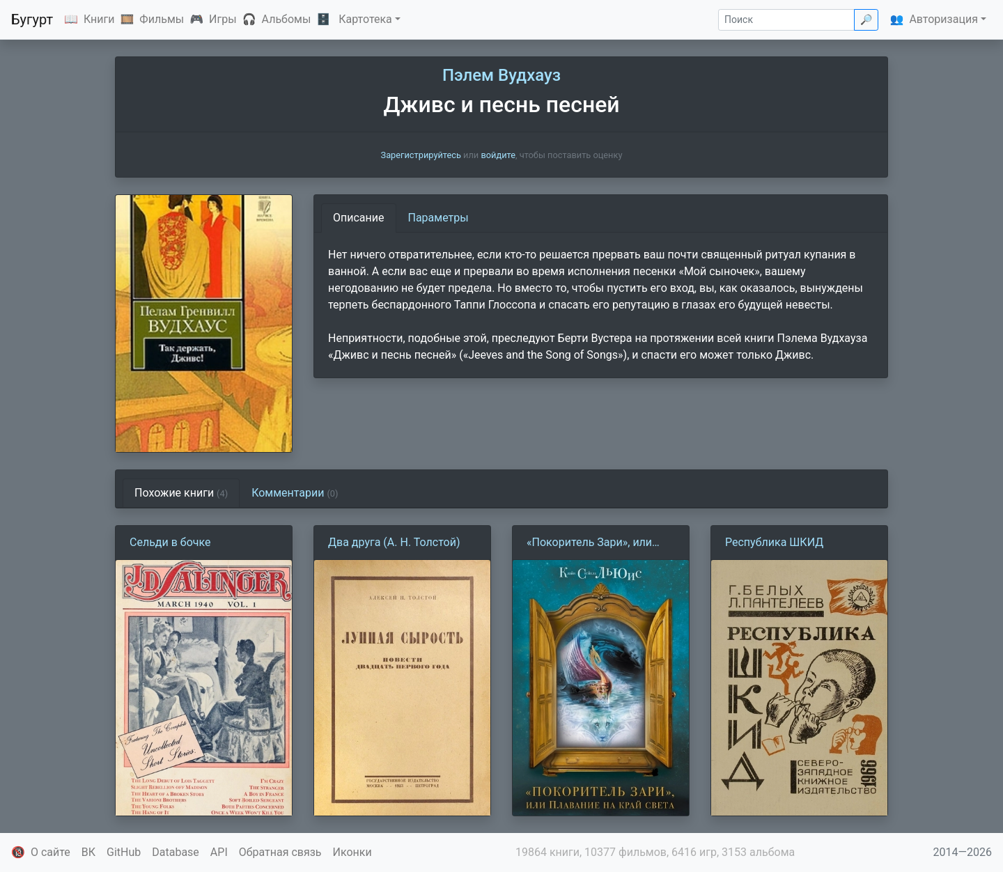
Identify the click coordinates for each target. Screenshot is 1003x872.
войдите (498, 155)
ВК (88, 852)
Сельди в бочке (170, 542)
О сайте (50, 852)
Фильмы (161, 19)
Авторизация (943, 19)
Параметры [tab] (438, 217)
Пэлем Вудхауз (501, 75)
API (219, 852)
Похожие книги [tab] (181, 492)
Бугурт (32, 19)
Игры (223, 19)
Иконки (352, 852)
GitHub (124, 852)
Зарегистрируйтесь (421, 155)
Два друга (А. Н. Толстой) (394, 542)
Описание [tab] (358, 217)
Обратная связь (280, 852)
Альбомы (286, 19)
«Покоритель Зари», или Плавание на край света (590, 543)
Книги (99, 19)
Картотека (365, 19)
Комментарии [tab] (294, 492)
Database (175, 852)
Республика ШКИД (774, 542)
